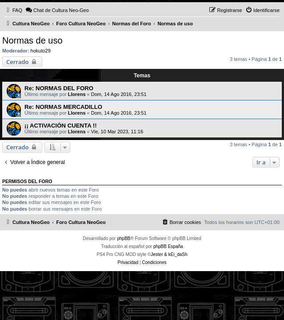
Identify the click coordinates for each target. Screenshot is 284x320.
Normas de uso (32, 40)
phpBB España (168, 246)
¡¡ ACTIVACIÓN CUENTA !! (60, 125)
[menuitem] (13, 10)
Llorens (77, 94)
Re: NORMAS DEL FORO (58, 88)
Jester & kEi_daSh (169, 254)
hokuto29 (41, 50)
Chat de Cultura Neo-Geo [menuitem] (57, 10)
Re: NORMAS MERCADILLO (63, 107)
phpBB (123, 238)
